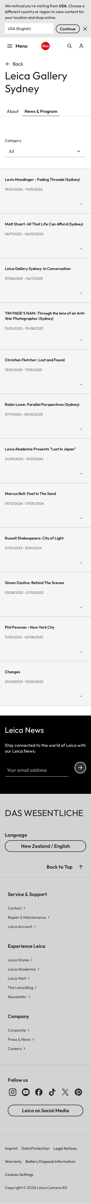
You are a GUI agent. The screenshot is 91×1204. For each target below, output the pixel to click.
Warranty (13, 1161)
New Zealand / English (45, 846)
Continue (68, 28)
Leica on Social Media (45, 1110)
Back (14, 64)
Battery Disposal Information (50, 1161)
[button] (19, 996)
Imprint (11, 1148)
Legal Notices (65, 1148)
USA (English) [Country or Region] (19, 28)
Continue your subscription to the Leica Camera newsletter (80, 767)
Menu (17, 46)
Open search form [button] (70, 46)
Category (13, 140)
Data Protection (36, 1148)
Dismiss (85, 29)
